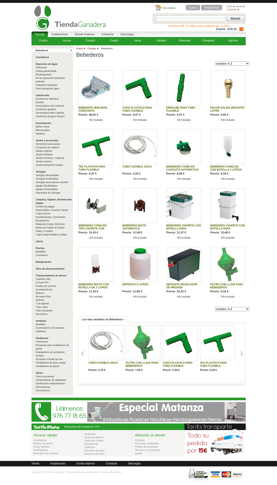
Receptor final (43, 296)
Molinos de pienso (43, 443)
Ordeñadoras (41, 450)
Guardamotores (44, 289)
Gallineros (89, 447)
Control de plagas (45, 206)
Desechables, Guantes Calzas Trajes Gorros (52, 212)
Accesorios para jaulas (48, 144)
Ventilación (42, 338)
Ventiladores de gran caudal (51, 362)
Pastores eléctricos (94, 453)
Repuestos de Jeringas (48, 192)
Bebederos (42, 50)
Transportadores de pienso (51, 275)
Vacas (137, 40)
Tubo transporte (44, 310)
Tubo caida (42, 307)
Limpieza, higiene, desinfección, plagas (54, 201)
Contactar (231, 9)
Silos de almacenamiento (50, 268)
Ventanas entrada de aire (49, 359)
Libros (39, 241)
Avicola (67, 40)
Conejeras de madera (47, 147)
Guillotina (41, 331)
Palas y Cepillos (44, 231)
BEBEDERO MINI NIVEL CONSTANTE (93, 109)
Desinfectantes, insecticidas (51, 217)
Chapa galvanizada (46, 71)
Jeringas (41, 171)
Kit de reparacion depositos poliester (50, 80)
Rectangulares (43, 74)
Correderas (42, 255)
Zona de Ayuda (234, 6)
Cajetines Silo (43, 279)
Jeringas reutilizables (47, 178)
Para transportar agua (47, 88)
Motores (40, 293)
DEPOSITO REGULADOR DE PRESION (181, 286)
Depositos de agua (94, 450)
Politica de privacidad (146, 446)
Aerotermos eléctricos (47, 98)
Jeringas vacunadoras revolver (52, 182)
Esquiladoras (91, 444)
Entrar (193, 7)
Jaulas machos (44, 161)
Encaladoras (42, 220)
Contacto (140, 440)
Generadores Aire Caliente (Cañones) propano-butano (50, 114)
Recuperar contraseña (147, 443)
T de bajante (42, 303)
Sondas (40, 355)
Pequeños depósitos (47, 85)
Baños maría (42, 126)
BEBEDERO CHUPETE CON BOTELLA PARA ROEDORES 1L (227, 228)
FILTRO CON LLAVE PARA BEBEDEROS (226, 286)
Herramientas (43, 387)
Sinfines (40, 300)
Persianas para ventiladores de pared (52, 347)
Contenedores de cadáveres (51, 380)
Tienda (40, 34)
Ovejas (114, 40)
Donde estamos (85, 34)
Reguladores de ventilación (50, 352)
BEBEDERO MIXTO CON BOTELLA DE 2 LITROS (93, 286)
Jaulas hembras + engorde (50, 158)
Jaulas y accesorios (47, 140)
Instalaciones (59, 34)
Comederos (42, 57)
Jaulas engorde (44, 151)
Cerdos (43, 40)
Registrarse (211, 7)
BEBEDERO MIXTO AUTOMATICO (134, 227)
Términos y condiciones (147, 450)
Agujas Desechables (47, 189)
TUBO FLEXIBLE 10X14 (137, 166)
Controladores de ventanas (50, 327)
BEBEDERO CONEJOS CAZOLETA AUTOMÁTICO (182, 168)
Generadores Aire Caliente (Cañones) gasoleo (50, 107)
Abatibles (41, 251)
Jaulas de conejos (94, 440)
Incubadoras (40, 440)
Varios (39, 373)
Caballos (161, 40)
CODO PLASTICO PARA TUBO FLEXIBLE (137, 109)
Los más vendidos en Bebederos (102, 319)
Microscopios (43, 130)
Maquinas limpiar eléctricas (50, 224)
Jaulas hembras (44, 154)
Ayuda (138, 453)
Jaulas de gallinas (93, 437)
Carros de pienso (45, 376)
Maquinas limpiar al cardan (50, 227)
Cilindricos (41, 67)
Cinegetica (208, 40)
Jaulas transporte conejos (49, 165)
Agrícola (233, 40)
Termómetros (43, 390)
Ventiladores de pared (47, 366)
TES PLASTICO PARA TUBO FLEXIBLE (91, 168)
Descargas (127, 34)
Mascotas (184, 40)
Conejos (91, 48)
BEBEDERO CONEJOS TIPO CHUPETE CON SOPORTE (92, 228)
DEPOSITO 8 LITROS (135, 284)
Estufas (40, 102)
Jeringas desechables (47, 175)
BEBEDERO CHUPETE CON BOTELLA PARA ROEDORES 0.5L (183, 228)
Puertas (40, 248)
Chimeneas (42, 341)
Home (79, 48)
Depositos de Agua (46, 64)
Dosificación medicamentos (50, 383)
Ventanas (41, 320)
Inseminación (43, 123)
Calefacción (42, 95)
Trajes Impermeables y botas (51, 234)
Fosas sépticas (42, 446)
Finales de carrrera (46, 286)
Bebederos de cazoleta (46, 453)
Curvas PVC (42, 282)
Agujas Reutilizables (46, 185)
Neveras (40, 133)
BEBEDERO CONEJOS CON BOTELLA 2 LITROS (226, 168)
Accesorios (42, 314)
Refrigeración (43, 262)
